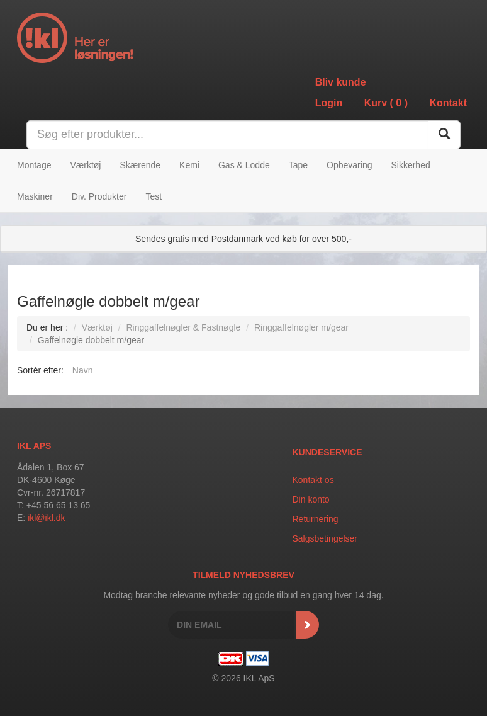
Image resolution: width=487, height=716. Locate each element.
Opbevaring (349, 165)
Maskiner (35, 196)
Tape (298, 165)
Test (153, 196)
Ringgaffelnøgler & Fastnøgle (183, 327)
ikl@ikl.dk (46, 518)
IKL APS (34, 446)
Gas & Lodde (244, 165)
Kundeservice (327, 452)
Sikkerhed (410, 165)
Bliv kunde (340, 82)
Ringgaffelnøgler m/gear (301, 327)
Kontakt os (313, 480)
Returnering (316, 519)
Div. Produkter (99, 196)
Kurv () (386, 103)
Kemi (189, 165)
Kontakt (448, 103)
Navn (82, 370)
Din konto (311, 499)
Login (329, 103)
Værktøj (85, 165)
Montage (34, 165)
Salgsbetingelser (325, 538)
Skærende (140, 165)
